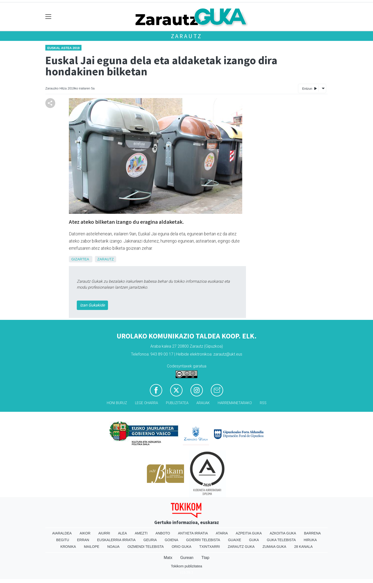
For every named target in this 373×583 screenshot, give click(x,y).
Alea (122, 533)
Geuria (150, 540)
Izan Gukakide (92, 305)
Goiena (171, 540)
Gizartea (80, 259)
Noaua (113, 547)
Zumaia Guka (274, 547)
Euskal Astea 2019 (63, 48)
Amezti (141, 533)
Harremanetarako (235, 403)
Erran (83, 540)
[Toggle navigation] (48, 16)
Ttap (205, 557)
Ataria (222, 533)
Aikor (85, 533)
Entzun (309, 88)
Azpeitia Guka (249, 533)
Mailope (91, 547)
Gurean (186, 557)
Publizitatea (177, 403)
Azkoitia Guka (283, 533)
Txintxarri (209, 547)
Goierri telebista (203, 540)
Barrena (312, 533)
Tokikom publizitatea (186, 566)
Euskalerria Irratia (116, 540)
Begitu (62, 540)
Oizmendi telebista (146, 547)
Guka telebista (281, 540)
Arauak (203, 403)
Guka (254, 540)
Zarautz (186, 36)
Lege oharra (146, 403)
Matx (168, 557)
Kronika (68, 547)
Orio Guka (181, 547)
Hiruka (310, 540)
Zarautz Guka (241, 547)
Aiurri (104, 533)
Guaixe (234, 540)
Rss (263, 403)
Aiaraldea (62, 533)
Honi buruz (117, 403)
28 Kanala (303, 547)
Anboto (163, 533)
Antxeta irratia (193, 533)
